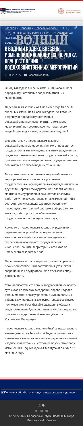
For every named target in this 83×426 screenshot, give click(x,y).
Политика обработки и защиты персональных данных (39, 392)
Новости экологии (46, 28)
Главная (10, 28)
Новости (25, 28)
